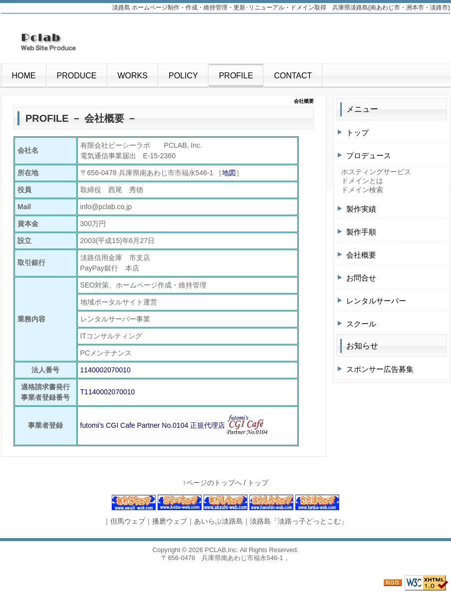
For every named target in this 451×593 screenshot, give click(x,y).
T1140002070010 (107, 392)
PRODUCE (77, 75)
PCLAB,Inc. (221, 550)
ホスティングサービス (376, 172)
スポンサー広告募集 (380, 369)
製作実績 (361, 209)
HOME (24, 75)
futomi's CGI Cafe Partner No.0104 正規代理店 (153, 425)
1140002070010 (105, 370)
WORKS (133, 75)
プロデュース (368, 155)
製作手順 (361, 232)
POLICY (183, 75)
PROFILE (236, 75)
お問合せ (361, 278)
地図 (229, 173)
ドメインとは (362, 181)
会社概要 (361, 255)
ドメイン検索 (362, 190)
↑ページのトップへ (212, 483)
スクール (361, 323)
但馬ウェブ (127, 521)
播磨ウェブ (169, 521)
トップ (357, 132)
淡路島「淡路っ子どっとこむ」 (299, 521)
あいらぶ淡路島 (218, 521)
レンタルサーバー (376, 300)
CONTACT (293, 75)
